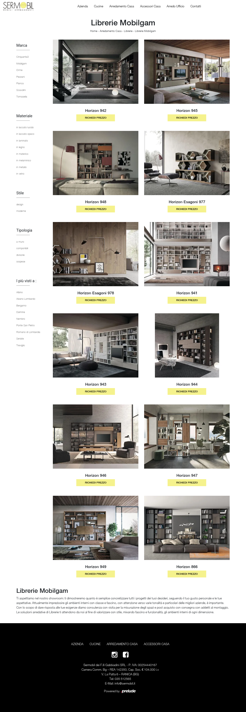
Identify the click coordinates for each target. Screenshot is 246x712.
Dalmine (20, 312)
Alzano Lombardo (25, 298)
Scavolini (21, 89)
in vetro (20, 173)
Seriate (20, 338)
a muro (20, 241)
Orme (19, 70)
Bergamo (21, 305)
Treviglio (20, 345)
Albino (19, 292)
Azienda (82, 6)
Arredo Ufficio (175, 6)
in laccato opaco (25, 133)
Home (93, 30)
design (19, 204)
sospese (20, 261)
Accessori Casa (150, 6)
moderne (21, 210)
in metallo (21, 167)
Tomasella (21, 96)
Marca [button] (21, 45)
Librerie (128, 30)
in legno (20, 147)
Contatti (195, 6)
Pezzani (20, 76)
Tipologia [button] (24, 230)
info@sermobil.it (125, 683)
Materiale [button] (24, 116)
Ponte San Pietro (25, 325)
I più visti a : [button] (26, 281)
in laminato (22, 140)
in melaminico (23, 160)
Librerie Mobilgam (145, 30)
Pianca (20, 83)
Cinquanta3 (22, 56)
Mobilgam (21, 63)
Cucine (98, 6)
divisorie (20, 254)
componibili (22, 248)
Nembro (20, 318)
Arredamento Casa (121, 6)
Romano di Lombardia (28, 332)
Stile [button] (20, 193)
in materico (22, 153)
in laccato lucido (25, 127)
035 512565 (123, 678)
